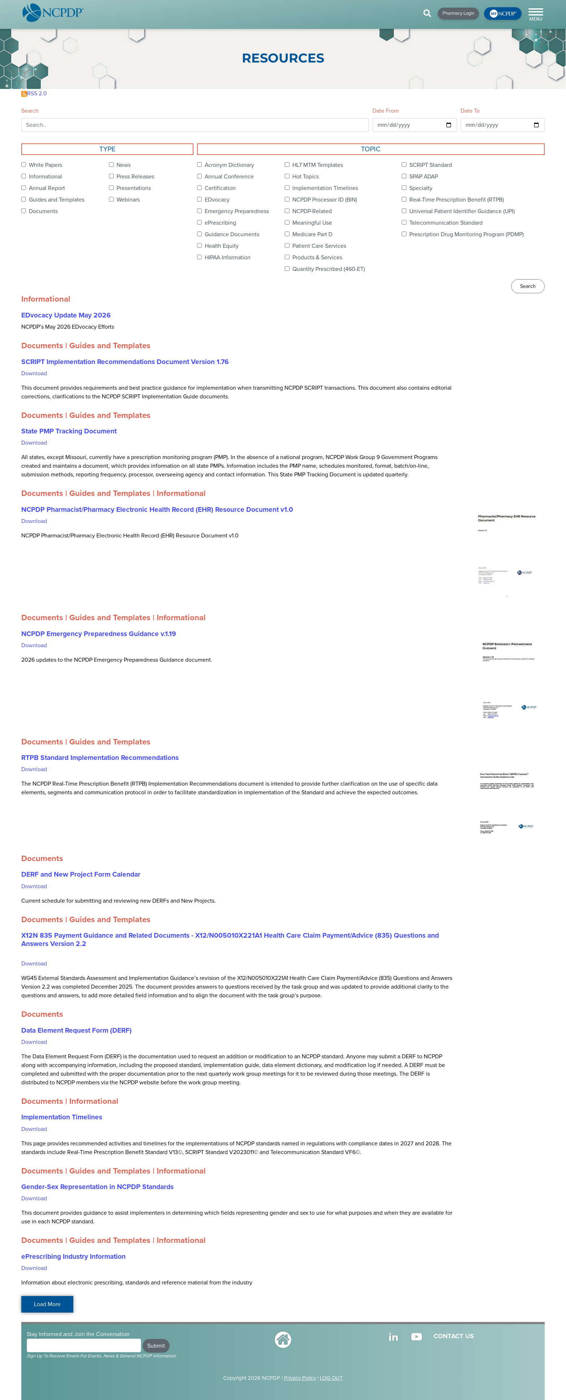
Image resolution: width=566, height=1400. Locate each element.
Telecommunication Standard (446, 222)
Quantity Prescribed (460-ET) (328, 269)
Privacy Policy (300, 1378)
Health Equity (222, 246)
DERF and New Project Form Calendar (80, 874)
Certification (220, 188)
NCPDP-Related (312, 211)
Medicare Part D (312, 234)
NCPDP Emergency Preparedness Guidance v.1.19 (98, 634)
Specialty (420, 188)
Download (34, 373)
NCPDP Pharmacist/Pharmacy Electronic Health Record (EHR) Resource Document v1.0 (157, 509)
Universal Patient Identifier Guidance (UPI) (462, 211)
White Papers (45, 165)
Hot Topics (305, 176)
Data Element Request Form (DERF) (76, 1030)
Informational (45, 176)
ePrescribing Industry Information (73, 1256)
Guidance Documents (232, 234)
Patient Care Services (319, 246)
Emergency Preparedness (237, 211)
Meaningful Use (312, 222)
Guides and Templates (56, 199)
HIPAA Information (228, 257)
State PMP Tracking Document (69, 431)
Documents (43, 211)
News (124, 165)
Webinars (128, 199)
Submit (156, 1345)
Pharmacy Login (458, 13)
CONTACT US (454, 1336)
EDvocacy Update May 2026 (66, 315)
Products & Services (317, 257)
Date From (386, 110)
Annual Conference (229, 176)
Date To (470, 110)
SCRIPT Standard (430, 165)
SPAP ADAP (423, 176)
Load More (47, 1304)
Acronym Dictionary (229, 165)
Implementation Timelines (325, 188)
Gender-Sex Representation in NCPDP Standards (97, 1187)
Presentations (134, 188)
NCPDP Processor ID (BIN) (324, 199)
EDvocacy (217, 199)
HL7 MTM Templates (317, 165)
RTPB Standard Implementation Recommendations (100, 757)
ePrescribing (220, 222)
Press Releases (135, 176)
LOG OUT (331, 1378)
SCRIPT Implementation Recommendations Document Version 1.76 (125, 362)
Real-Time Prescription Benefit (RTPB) (456, 199)
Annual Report (47, 188)
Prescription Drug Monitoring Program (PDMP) (466, 234)
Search (30, 110)
